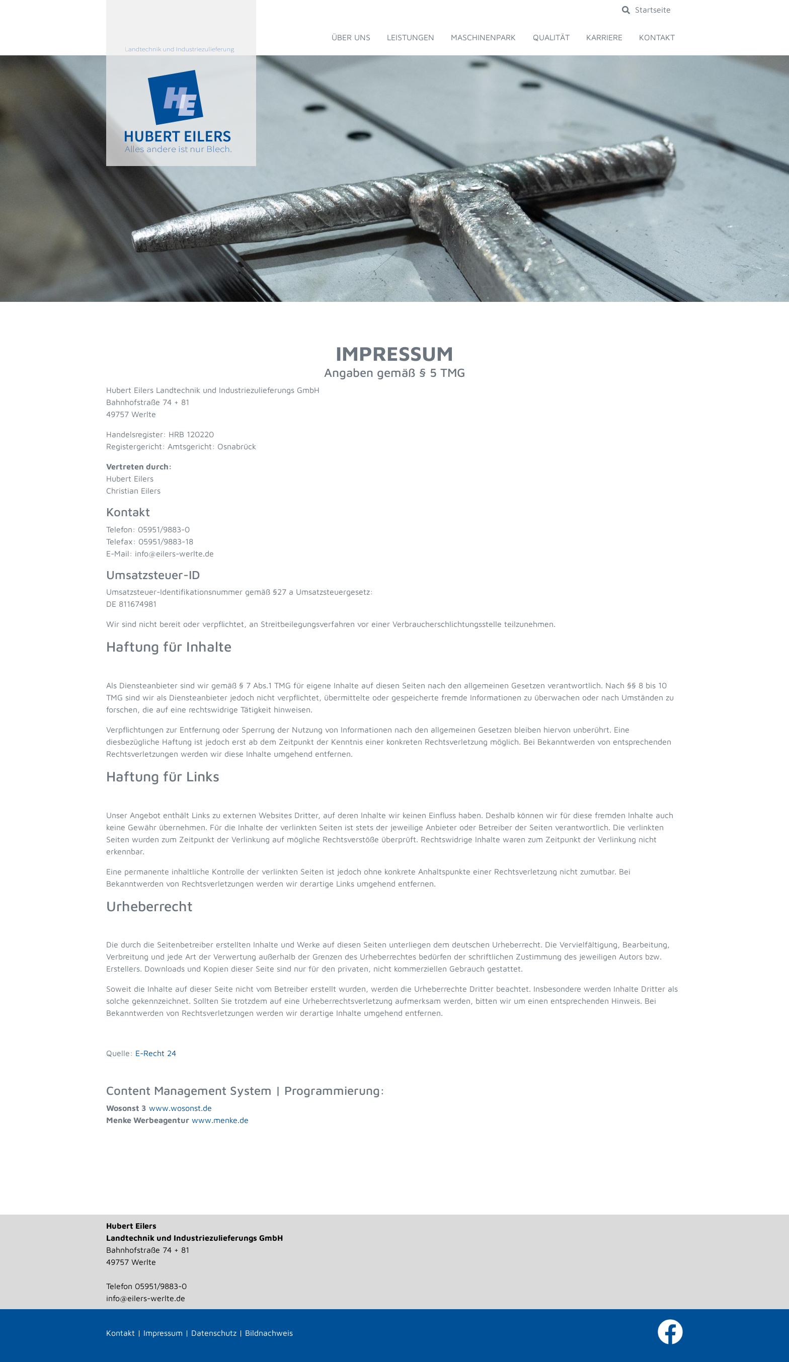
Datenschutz (213, 1332)
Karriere (604, 37)
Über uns (351, 37)
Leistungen (410, 37)
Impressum (163, 1332)
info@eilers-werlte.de (145, 1298)
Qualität (551, 37)
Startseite (653, 9)
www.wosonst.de (180, 1107)
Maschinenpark (483, 37)
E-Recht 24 (155, 1053)
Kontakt (657, 37)
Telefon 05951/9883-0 (146, 1286)
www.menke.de (220, 1120)
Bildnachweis (269, 1332)
